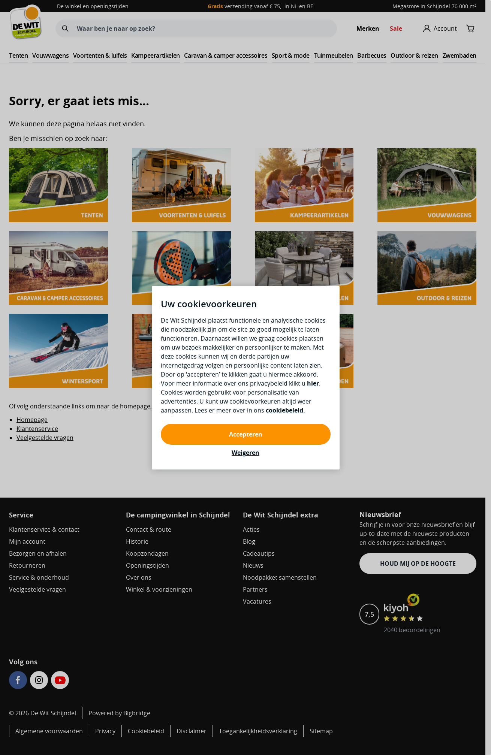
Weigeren (245, 453)
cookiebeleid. (285, 410)
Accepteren (245, 434)
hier (313, 383)
